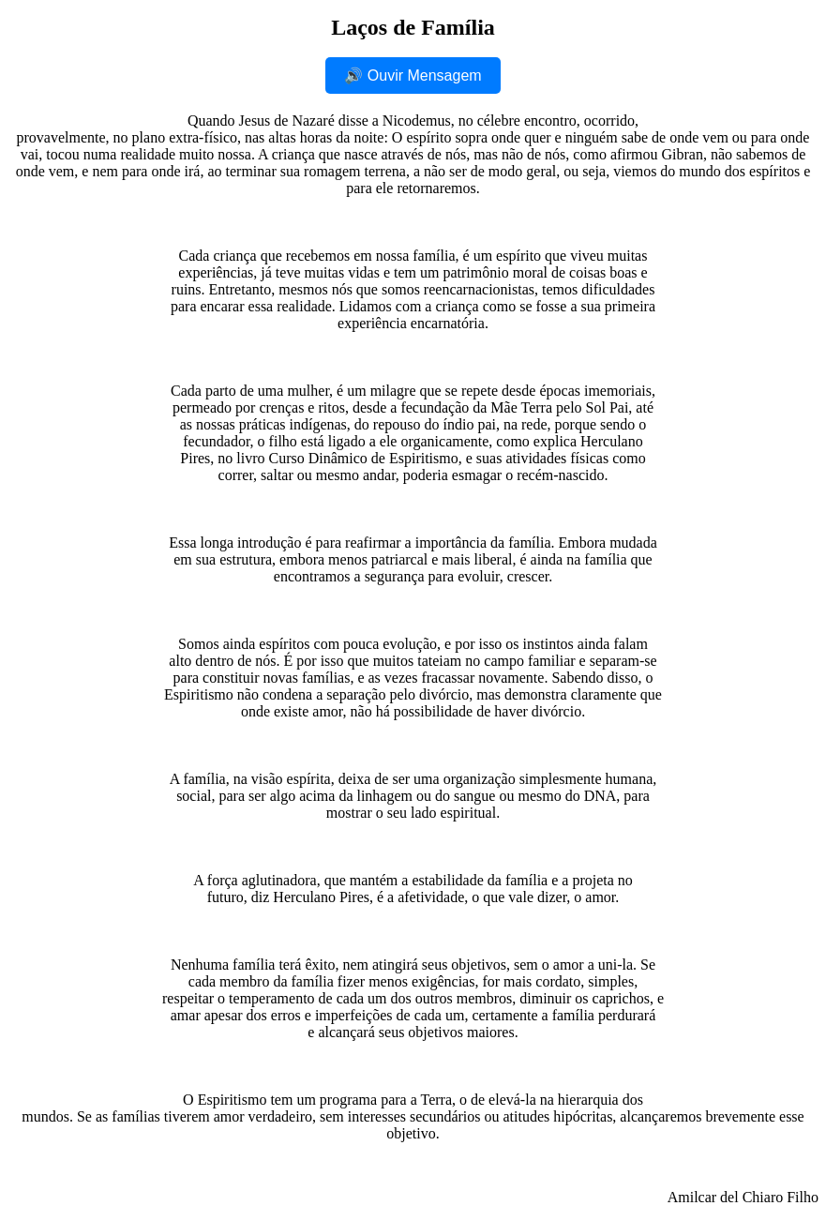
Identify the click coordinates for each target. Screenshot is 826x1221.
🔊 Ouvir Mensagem (412, 75)
